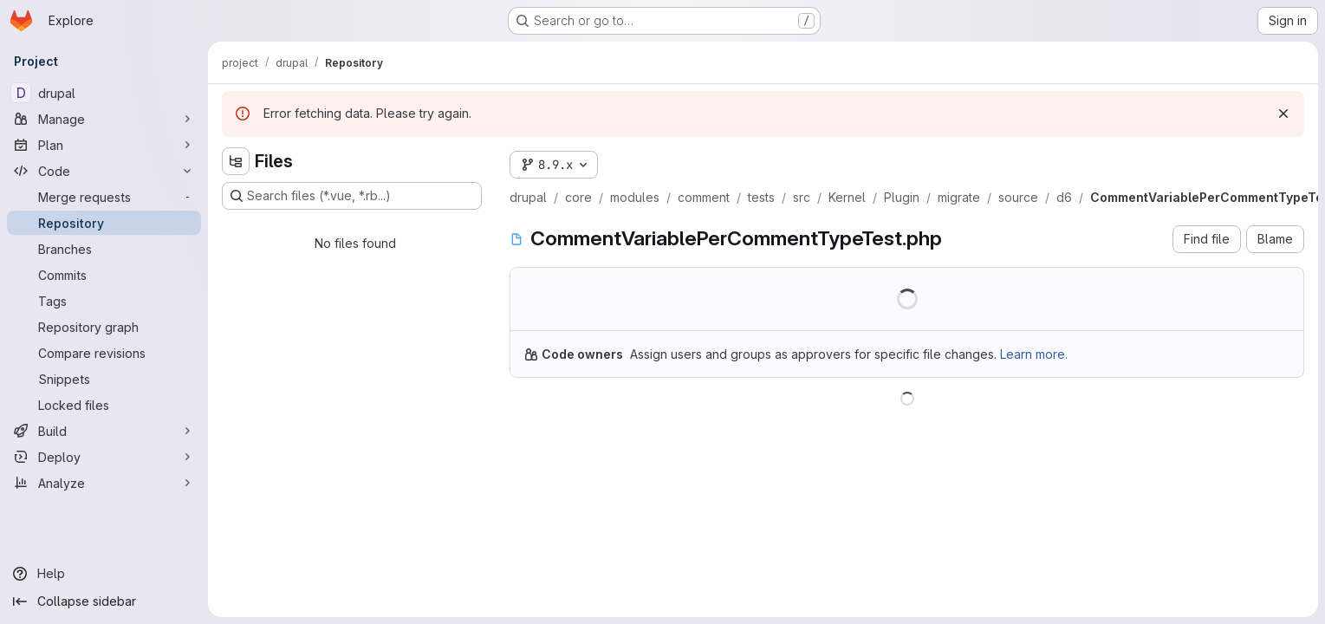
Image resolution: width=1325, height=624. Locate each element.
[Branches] (104, 249)
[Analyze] (104, 483)
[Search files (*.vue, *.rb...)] (352, 196)
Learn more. (1034, 354)
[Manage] (104, 119)
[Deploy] (104, 457)
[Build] (104, 431)
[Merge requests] (104, 197)
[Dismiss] (1283, 113)
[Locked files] (104, 405)
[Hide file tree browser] (236, 161)
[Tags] (104, 301)
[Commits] (104, 275)
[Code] (104, 171)
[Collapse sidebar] (104, 601)
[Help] (104, 574)
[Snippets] (104, 379)
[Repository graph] (104, 327)
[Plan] (104, 145)
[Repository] (104, 223)
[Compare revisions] (104, 353)
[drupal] (104, 93)
